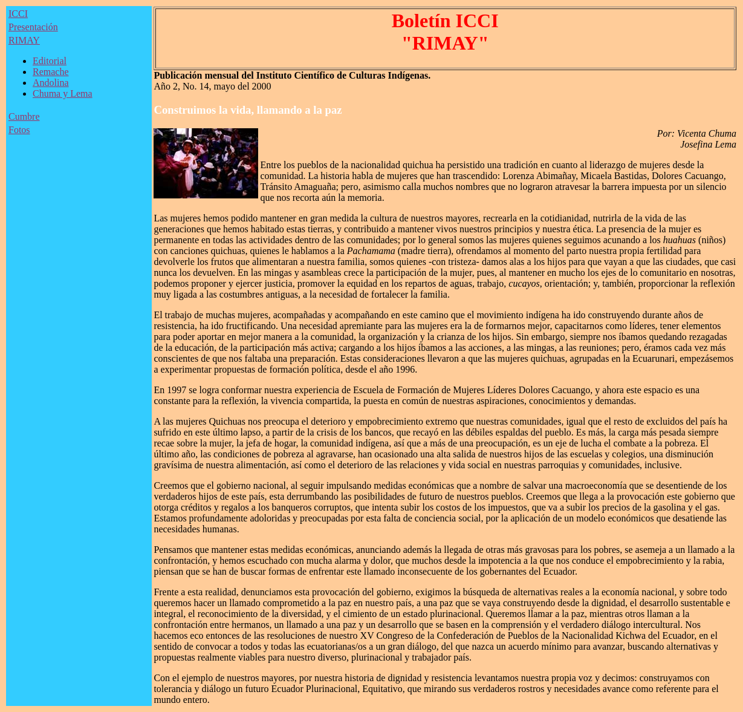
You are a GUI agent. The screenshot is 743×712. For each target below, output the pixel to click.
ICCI (18, 13)
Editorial (50, 61)
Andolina (51, 82)
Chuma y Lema (62, 93)
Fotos (19, 130)
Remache (51, 72)
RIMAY (24, 40)
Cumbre (24, 116)
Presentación (33, 27)
